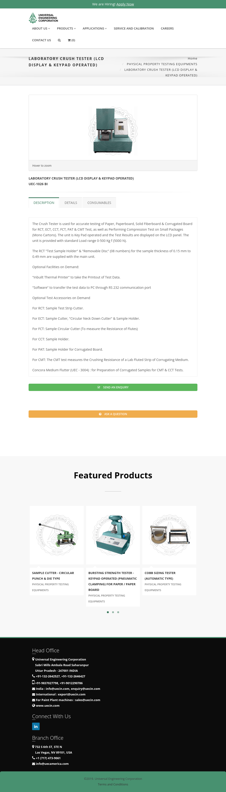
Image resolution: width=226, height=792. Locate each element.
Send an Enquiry (113, 387)
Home (192, 58)
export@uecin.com (72, 694)
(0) (71, 40)
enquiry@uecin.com (85, 689)
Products (66, 28)
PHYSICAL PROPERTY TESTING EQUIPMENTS (162, 64)
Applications (95, 28)
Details (70, 202)
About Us (41, 28)
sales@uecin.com (87, 700)
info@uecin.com (57, 689)
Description (44, 202)
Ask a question (113, 414)
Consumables (99, 202)
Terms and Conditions (113, 784)
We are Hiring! (113, 4)
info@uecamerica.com (52, 764)
